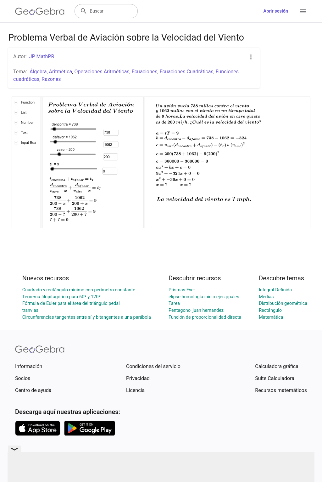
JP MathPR (41, 56)
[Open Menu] (303, 11)
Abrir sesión (276, 11)
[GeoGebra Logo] (39, 11)
